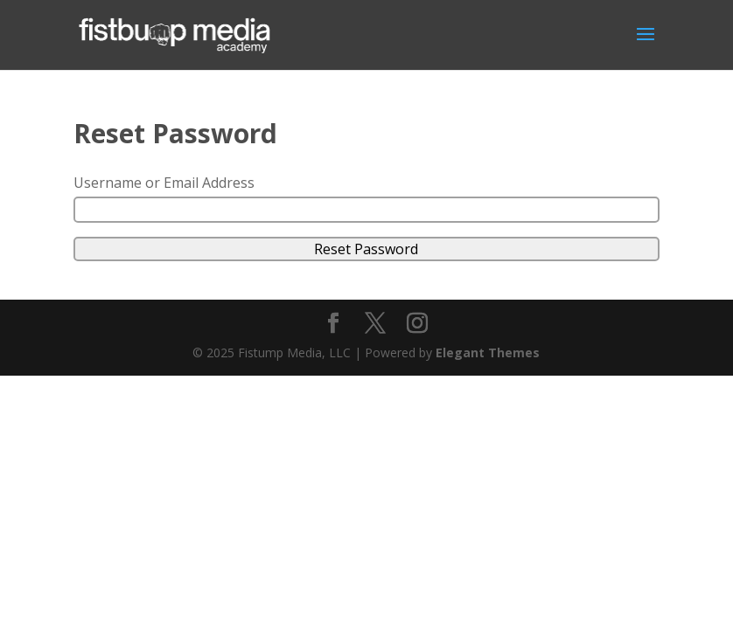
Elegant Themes (488, 352)
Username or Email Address (164, 182)
